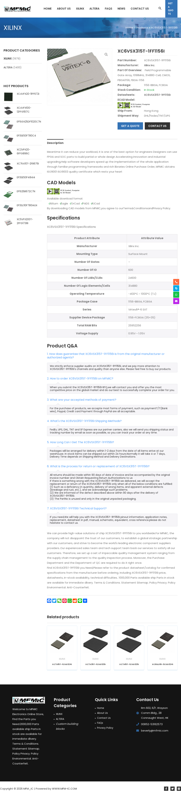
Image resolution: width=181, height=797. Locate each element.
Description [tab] (55, 143)
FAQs (100, 724)
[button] (106, 54)
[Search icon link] (160, 8)
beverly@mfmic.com (154, 732)
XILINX (8, 58)
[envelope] (176, 301)
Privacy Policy (105, 729)
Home (101, 709)
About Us (103, 714)
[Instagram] (179, 790)
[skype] (176, 288)
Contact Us (104, 719)
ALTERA (8, 67)
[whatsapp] (176, 295)
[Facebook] (166, 790)
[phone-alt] (176, 282)
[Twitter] (172, 790)
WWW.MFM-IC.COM (64, 790)
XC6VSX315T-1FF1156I (157, 95)
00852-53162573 (152, 725)
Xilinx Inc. (149, 65)
